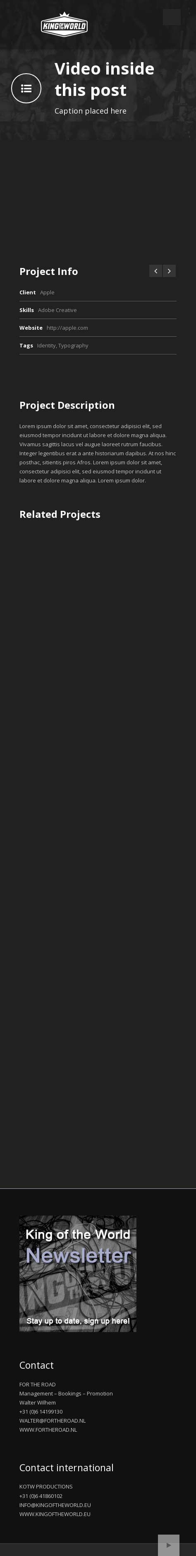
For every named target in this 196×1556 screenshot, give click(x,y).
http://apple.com (67, 327)
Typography (73, 345)
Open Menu (172, 17)
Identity (46, 345)
